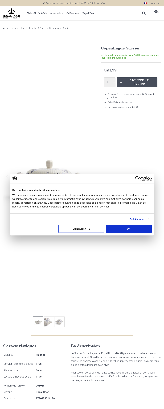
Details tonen (137, 219)
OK (129, 228)
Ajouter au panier (139, 82)
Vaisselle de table (37, 13)
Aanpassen (81, 228)
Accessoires (56, 13)
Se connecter (151, 13)
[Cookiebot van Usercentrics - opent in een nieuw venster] (138, 178)
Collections (72, 13)
